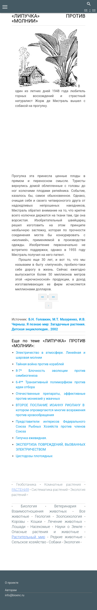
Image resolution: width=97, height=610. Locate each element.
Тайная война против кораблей (40, 364)
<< (85, 10)
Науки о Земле (68, 526)
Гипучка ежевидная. (31, 438)
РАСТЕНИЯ (20, 490)
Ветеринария (65, 506)
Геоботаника (26, 484)
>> (94, 10)
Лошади (18, 526)
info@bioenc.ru (14, 595)
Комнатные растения (62, 484)
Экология (72, 542)
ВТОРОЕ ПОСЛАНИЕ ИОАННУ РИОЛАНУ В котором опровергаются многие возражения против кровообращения (50, 410)
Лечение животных (65, 521)
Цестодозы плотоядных (34, 456)
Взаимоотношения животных (39, 511)
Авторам (11, 590)
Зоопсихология (69, 516)
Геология (42, 516)
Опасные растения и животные (45, 532)
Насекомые (40, 526)
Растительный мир (28, 537)
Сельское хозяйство (29, 542)
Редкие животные (66, 537)
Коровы (18, 521)
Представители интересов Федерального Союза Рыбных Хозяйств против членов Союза (50, 426)
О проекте (11, 582)
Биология (29, 506)
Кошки (36, 521)
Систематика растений (50, 490)
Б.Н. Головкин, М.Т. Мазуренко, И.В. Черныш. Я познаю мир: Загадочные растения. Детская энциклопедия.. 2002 (48, 324)
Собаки (55, 542)
